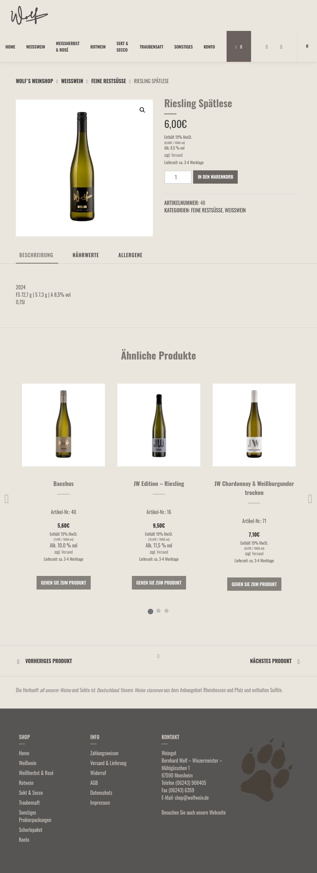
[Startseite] (29, 15)
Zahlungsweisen (104, 753)
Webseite (217, 812)
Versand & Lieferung (108, 763)
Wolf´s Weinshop (34, 81)
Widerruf (98, 773)
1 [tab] (150, 611)
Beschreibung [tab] (36, 255)
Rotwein (98, 46)
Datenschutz (101, 792)
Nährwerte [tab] (86, 255)
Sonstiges (183, 46)
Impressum (100, 802)
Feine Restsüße (108, 81)
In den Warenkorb (215, 176)
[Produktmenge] (178, 177)
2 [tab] (158, 611)
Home (10, 46)
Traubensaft (151, 46)
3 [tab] (167, 611)
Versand (177, 155)
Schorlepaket (30, 829)
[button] (142, 110)
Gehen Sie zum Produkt (63, 582)
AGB (94, 782)
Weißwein (35, 46)
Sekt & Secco (122, 46)
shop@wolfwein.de (192, 797)
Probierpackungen (35, 820)
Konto (209, 46)
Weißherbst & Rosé (68, 46)
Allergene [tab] (130, 255)
